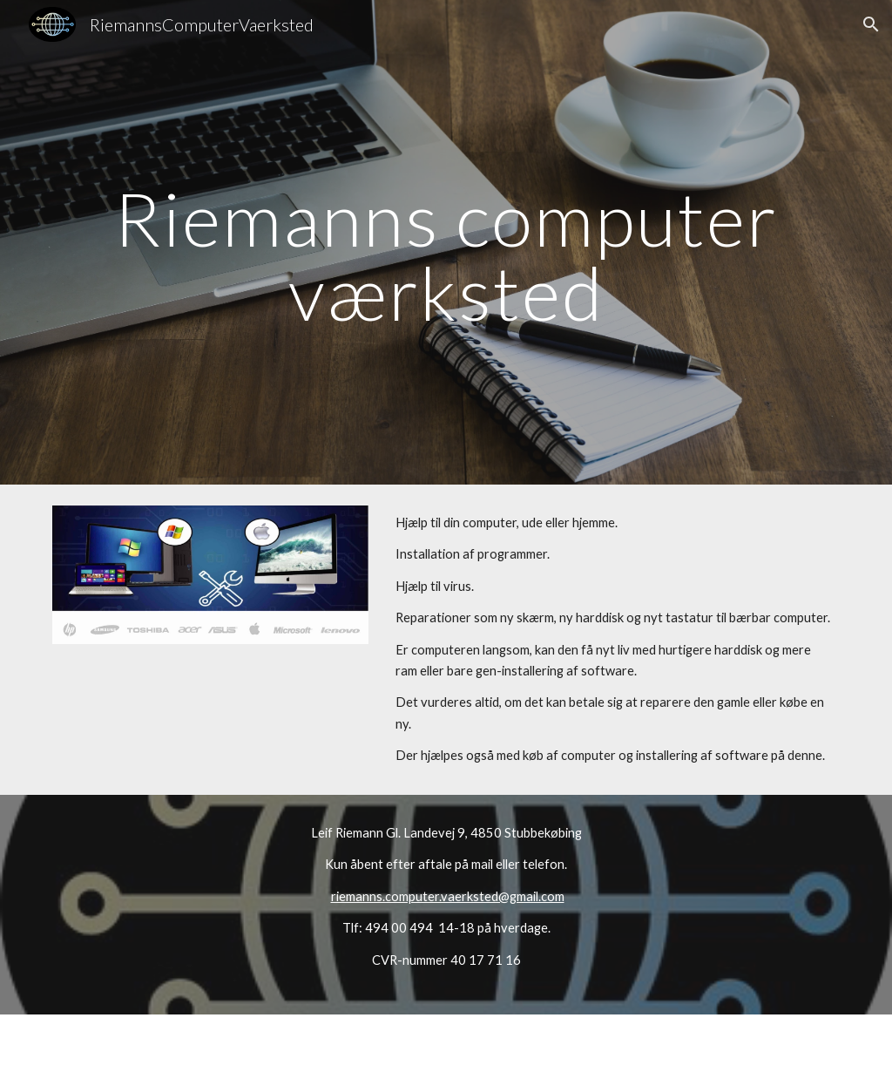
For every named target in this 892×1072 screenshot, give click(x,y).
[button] (871, 24)
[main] (446, 242)
